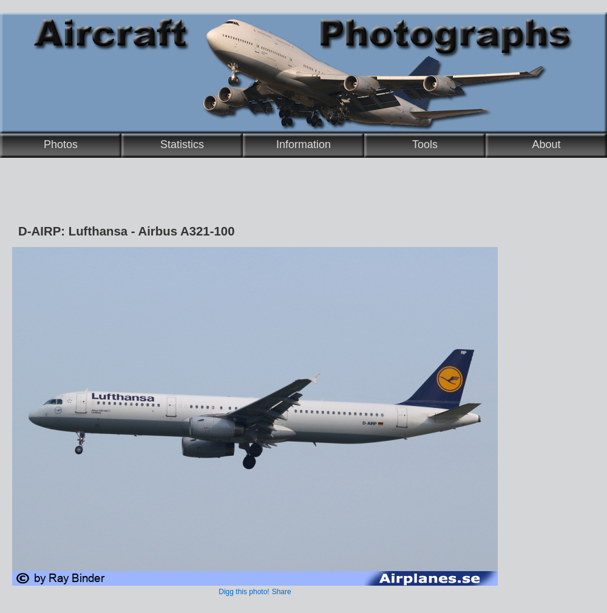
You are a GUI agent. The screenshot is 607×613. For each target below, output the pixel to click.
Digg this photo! (244, 592)
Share (281, 592)
